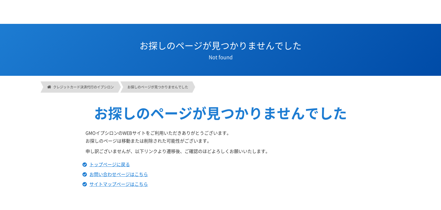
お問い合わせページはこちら (118, 174)
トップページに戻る (109, 164)
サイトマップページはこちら (118, 184)
